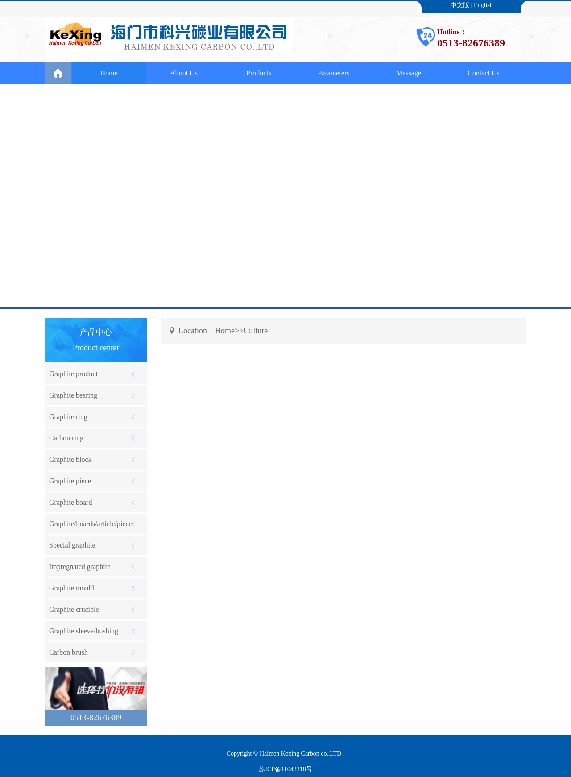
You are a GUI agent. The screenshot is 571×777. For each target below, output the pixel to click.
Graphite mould (71, 588)
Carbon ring (66, 438)
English (483, 5)
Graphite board (70, 502)
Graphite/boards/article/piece (90, 524)
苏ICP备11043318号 (285, 769)
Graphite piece (70, 481)
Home (108, 73)
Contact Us (484, 73)
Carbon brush (68, 652)
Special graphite (72, 545)
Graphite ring (68, 416)
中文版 (460, 5)
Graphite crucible (74, 609)
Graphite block (70, 459)
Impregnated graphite (79, 566)
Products (258, 73)
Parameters (333, 73)
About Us (184, 73)
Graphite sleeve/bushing (83, 631)
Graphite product (73, 374)
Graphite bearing (73, 395)
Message (408, 73)
